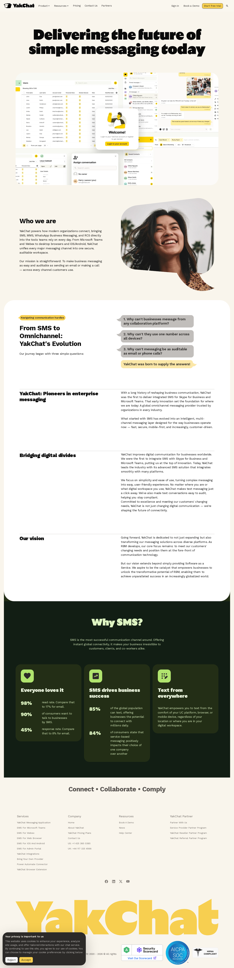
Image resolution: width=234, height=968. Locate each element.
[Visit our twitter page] (120, 881)
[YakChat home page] (19, 5)
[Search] (227, 5)
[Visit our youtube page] (128, 881)
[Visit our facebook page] (106, 881)
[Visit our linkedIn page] (113, 881)
